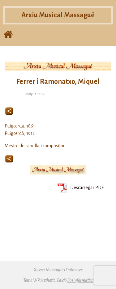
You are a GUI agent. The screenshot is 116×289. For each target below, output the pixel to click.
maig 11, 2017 (34, 94)
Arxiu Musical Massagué (58, 15)
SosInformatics (80, 280)
